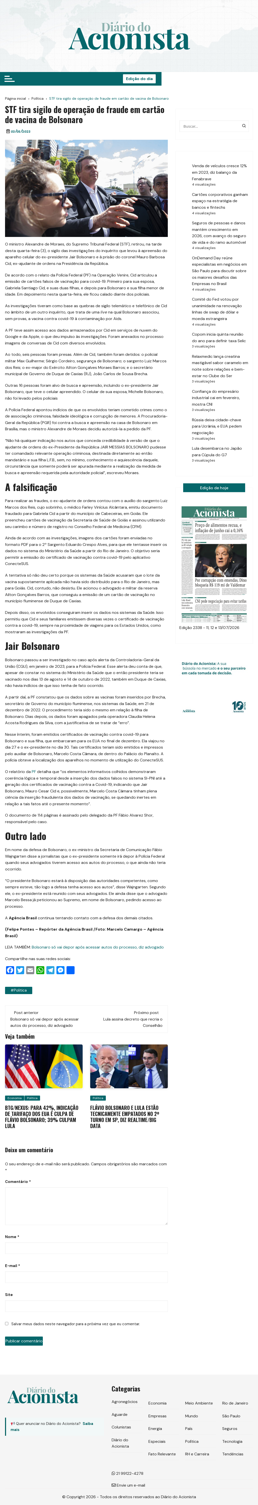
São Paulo (231, 1415)
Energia (155, 1428)
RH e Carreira (197, 1454)
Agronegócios (125, 1401)
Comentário (18, 1181)
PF (34, 771)
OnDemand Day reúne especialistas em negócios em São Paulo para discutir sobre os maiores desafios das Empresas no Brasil (219, 270)
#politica (18, 990)
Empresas (157, 1415)
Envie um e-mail (128, 1485)
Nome (12, 1236)
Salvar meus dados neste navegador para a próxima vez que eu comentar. (75, 1323)
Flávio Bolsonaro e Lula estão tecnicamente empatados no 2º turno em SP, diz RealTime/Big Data (124, 1117)
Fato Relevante (162, 1454)
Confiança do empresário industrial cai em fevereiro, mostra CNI (216, 398)
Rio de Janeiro (235, 1403)
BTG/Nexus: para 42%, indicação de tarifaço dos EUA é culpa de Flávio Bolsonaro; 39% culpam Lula (41, 1117)
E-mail (12, 1265)
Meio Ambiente (199, 1403)
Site (9, 1294)
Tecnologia (232, 1441)
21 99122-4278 (127, 1473)
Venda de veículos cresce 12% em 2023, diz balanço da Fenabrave (219, 172)
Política (32, 1098)
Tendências (232, 1454)
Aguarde (119, 1414)
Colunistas (121, 1426)
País (188, 1428)
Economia (15, 1098)
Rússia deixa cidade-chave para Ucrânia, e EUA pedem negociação (217, 426)
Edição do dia (235, 78)
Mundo (191, 1415)
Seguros (229, 1428)
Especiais (157, 1441)
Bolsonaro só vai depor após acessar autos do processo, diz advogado (98, 947)
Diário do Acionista (120, 1443)
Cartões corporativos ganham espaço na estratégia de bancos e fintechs (220, 201)
